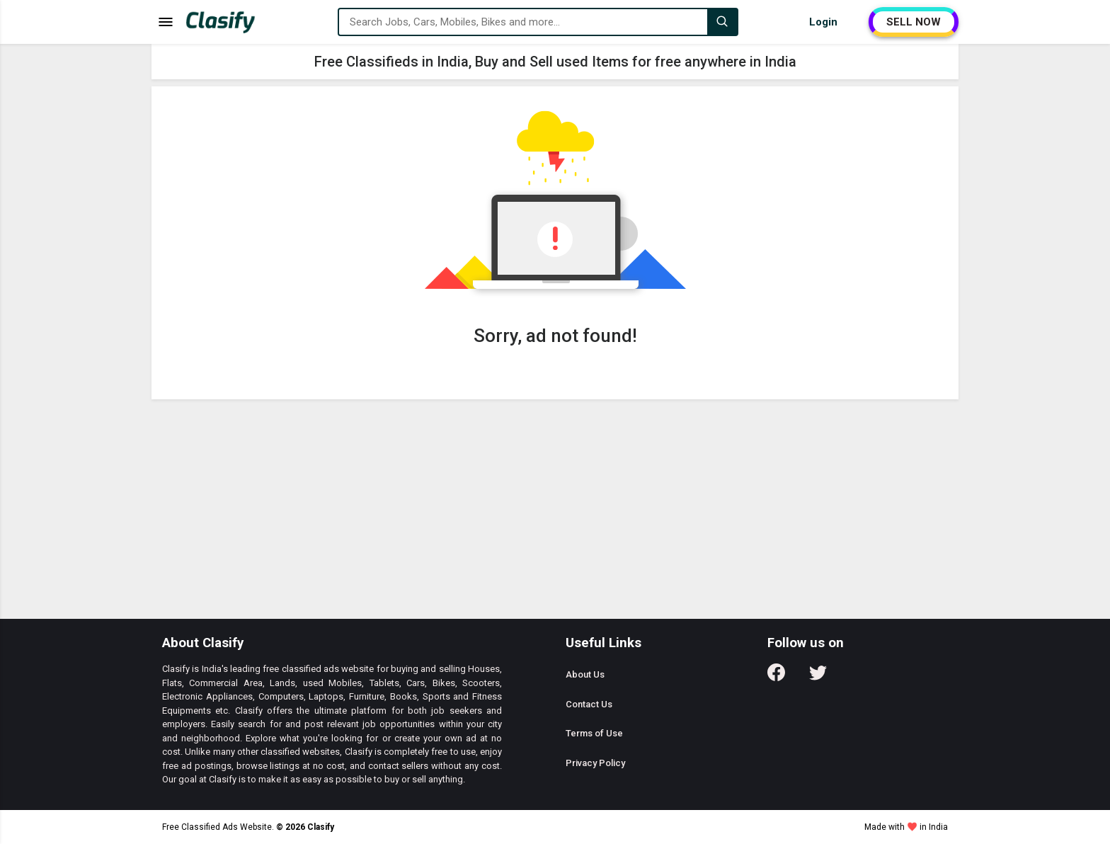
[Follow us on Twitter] (818, 677)
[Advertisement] (555, 513)
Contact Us (589, 704)
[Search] (722, 22)
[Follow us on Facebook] (776, 677)
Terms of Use (594, 733)
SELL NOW (913, 22)
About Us (585, 674)
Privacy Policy (595, 763)
